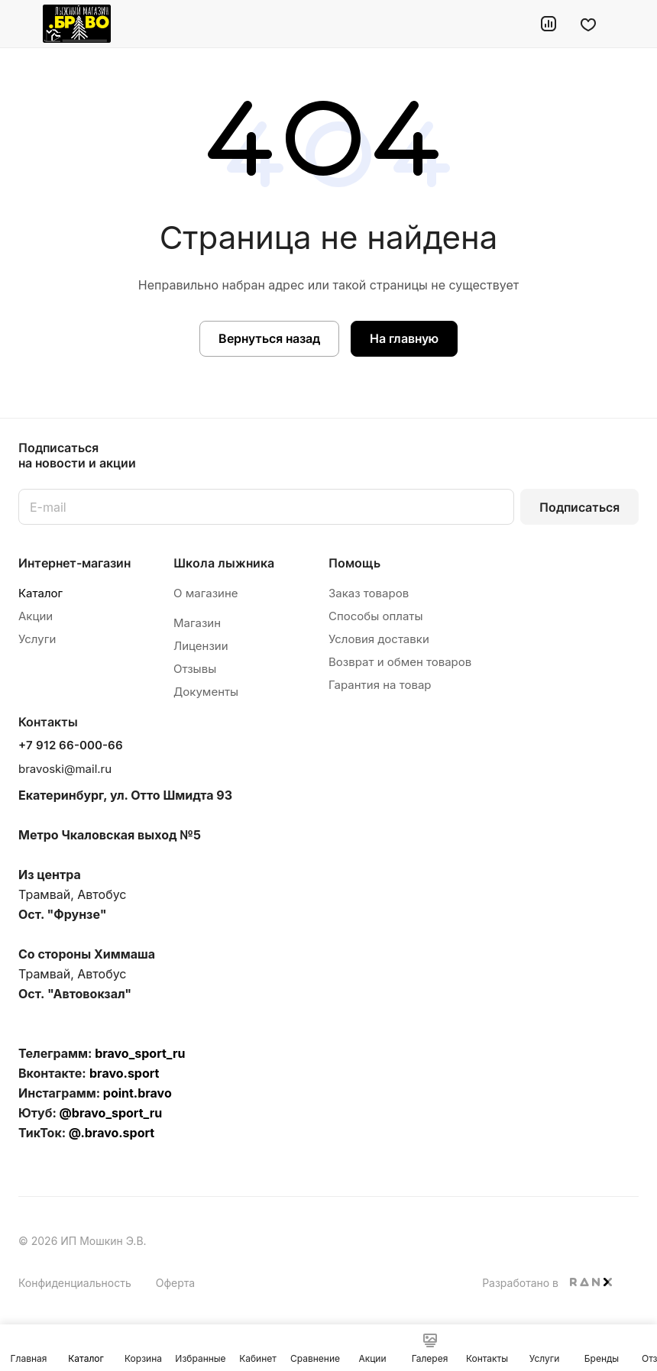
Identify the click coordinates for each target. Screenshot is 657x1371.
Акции (35, 616)
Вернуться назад (269, 338)
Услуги (37, 639)
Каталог (40, 593)
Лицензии (200, 646)
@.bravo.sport (111, 1132)
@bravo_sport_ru (111, 1112)
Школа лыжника (223, 563)
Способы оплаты (375, 616)
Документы (205, 691)
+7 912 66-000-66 (70, 745)
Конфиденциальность (74, 1282)
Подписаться (579, 507)
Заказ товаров (368, 593)
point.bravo (137, 1093)
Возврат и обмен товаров (399, 662)
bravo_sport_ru (140, 1053)
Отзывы (194, 668)
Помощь (354, 563)
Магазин (197, 623)
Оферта (175, 1282)
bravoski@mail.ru (65, 768)
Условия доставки (378, 639)
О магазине (205, 593)
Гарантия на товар (380, 684)
